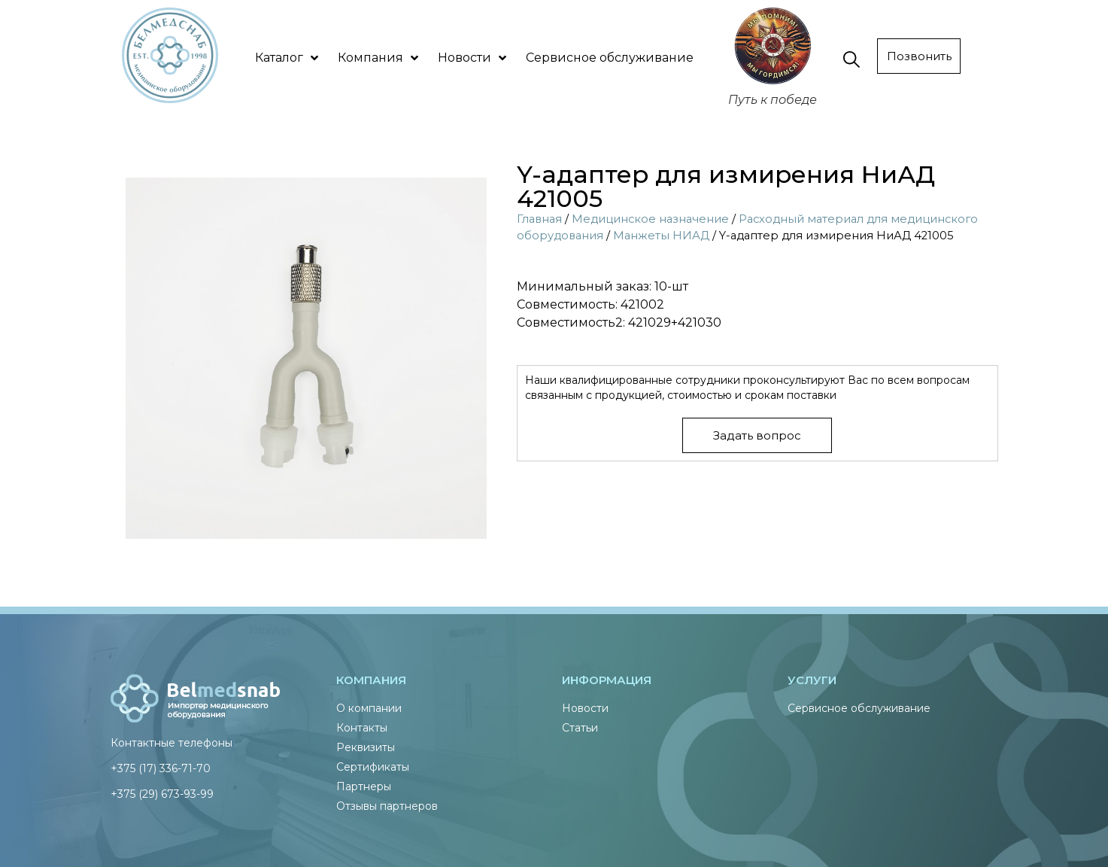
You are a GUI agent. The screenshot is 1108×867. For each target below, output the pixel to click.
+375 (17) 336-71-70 (161, 768)
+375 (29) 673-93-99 (162, 794)
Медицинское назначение (650, 219)
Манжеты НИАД (661, 235)
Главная (539, 219)
